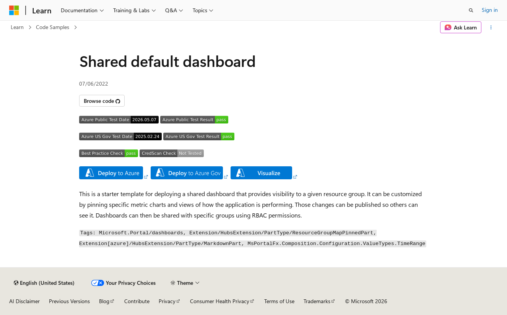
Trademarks (317, 301)
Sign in (490, 9)
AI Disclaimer (24, 301)
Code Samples (52, 27)
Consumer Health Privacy (219, 301)
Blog (104, 301)
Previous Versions (69, 301)
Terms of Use (279, 301)
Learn (17, 27)
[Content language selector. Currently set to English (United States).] (44, 283)
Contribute (137, 301)
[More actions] (491, 27)
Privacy (167, 301)
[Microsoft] (14, 10)
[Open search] (471, 10)
